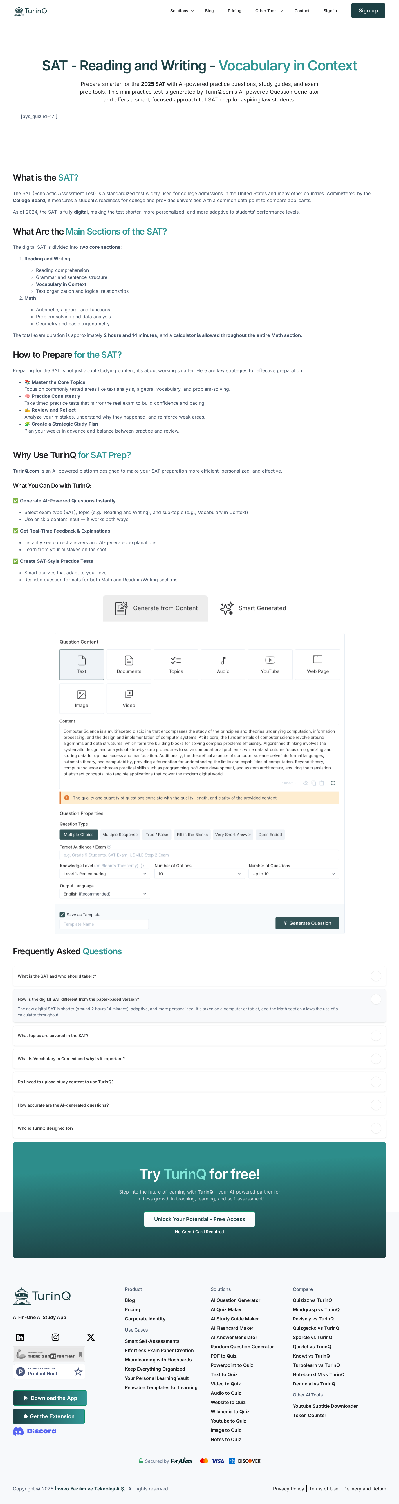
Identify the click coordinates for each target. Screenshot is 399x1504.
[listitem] (200, 1232)
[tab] (155, 692)
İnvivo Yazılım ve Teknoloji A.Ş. (90, 1489)
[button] (199, 1067)
